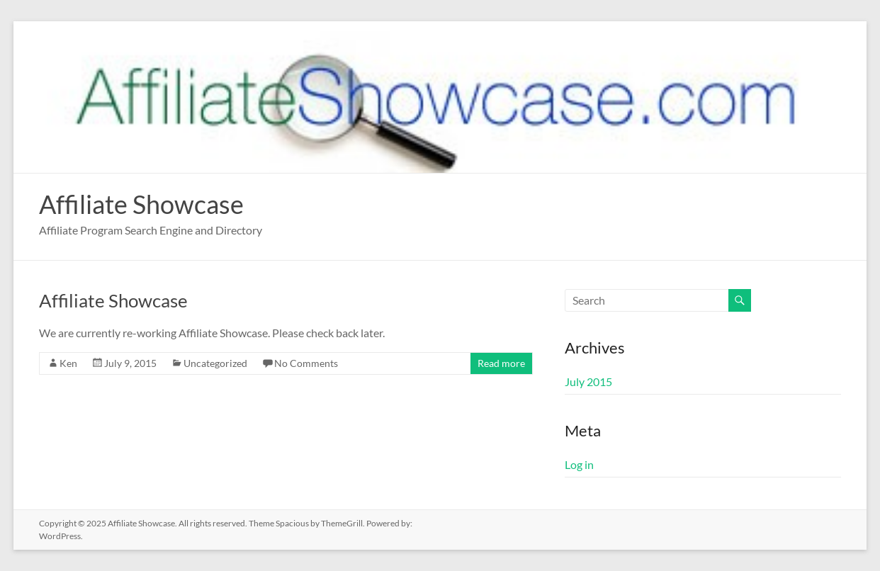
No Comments (306, 363)
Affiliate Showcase (141, 204)
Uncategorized (215, 363)
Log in (579, 464)
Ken (68, 363)
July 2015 (588, 381)
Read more (501, 363)
